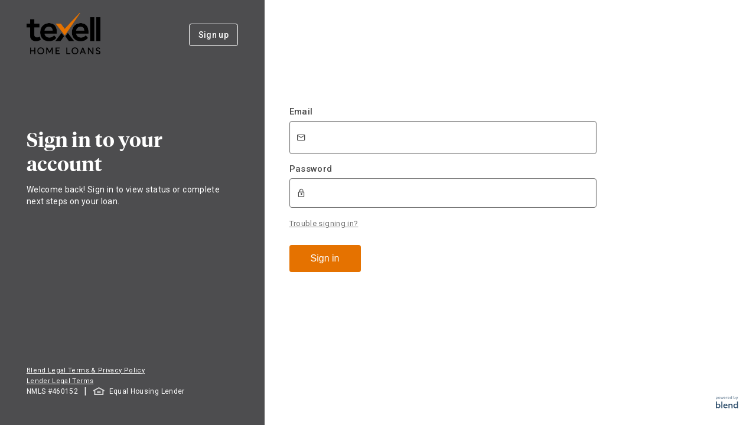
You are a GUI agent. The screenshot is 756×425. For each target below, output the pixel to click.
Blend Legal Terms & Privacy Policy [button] (86, 370)
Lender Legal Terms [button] (60, 381)
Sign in (325, 258)
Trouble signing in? (324, 223)
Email (301, 111)
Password (311, 169)
